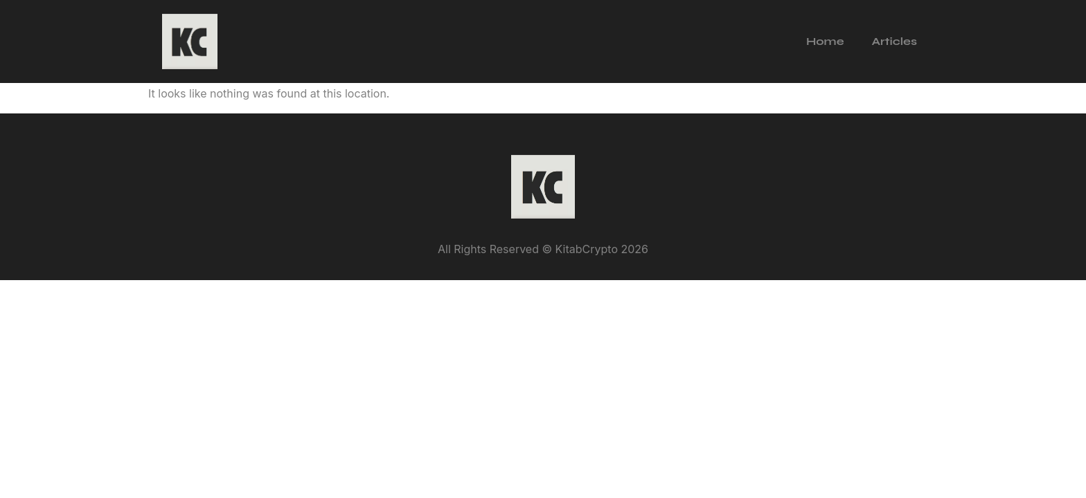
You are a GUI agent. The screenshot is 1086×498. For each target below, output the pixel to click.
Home (825, 41)
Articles (894, 41)
